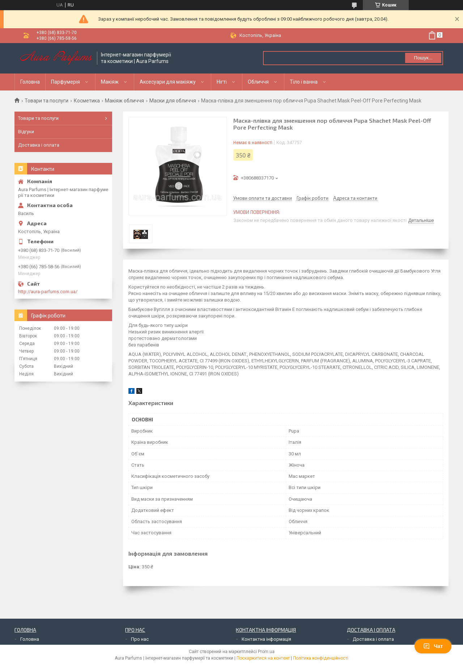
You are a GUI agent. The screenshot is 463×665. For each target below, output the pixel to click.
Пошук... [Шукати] (423, 57)
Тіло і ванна (304, 82)
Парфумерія (65, 82)
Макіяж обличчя (124, 101)
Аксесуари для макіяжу (168, 82)
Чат (433, 646)
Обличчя (258, 82)
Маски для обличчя (172, 101)
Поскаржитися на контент (263, 658)
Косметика (87, 101)
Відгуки (26, 131)
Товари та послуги (46, 101)
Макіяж (110, 82)
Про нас (140, 639)
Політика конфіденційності (320, 658)
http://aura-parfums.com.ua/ (47, 291)
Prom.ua (266, 651)
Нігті (222, 82)
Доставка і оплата (38, 145)
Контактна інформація (266, 639)
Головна (30, 82)
